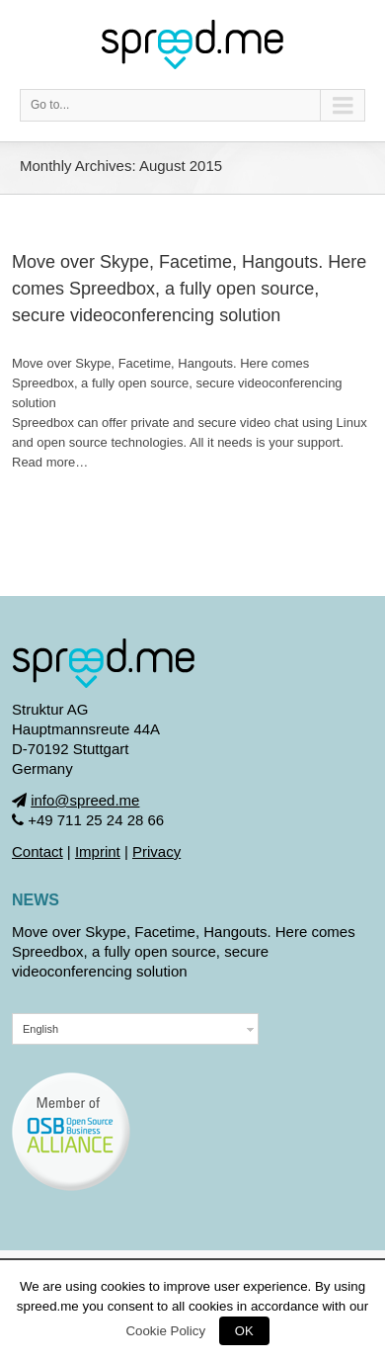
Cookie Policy (165, 1330)
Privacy (156, 851)
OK (244, 1330)
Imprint (97, 851)
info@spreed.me (85, 800)
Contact (37, 851)
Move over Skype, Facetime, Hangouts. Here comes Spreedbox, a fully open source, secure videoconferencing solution (189, 288)
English (40, 1029)
